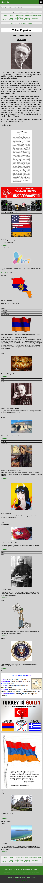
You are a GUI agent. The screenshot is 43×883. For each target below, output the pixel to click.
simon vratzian (35, 17)
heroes (10, 7)
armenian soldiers (37, 15)
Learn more (4, 245)
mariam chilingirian (11, 17)
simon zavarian (10, 18)
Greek (32, 12)
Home (11, 12)
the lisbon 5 (20, 19)
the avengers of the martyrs (9, 19)
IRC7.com (3, 272)
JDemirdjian (5, 2)
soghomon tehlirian (19, 18)
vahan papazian (18, 7)
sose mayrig (27, 18)
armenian (3, 7)
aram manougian (28, 15)
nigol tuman (27, 17)
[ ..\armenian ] (5, 15)
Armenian (27, 12)
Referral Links (23, 23)
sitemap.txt (18, 880)
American (21, 12)
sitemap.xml (24, 880)
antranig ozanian (19, 15)
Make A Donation (14, 23)
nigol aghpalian (19, 17)
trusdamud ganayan (28, 19)
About (15, 12)
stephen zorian (35, 18)
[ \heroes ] (12, 15)
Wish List (30, 23)
